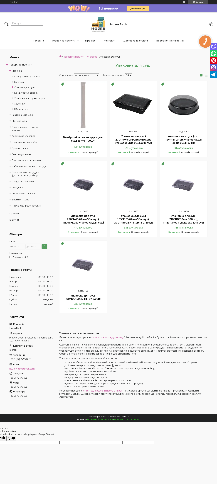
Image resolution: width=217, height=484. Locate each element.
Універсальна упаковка (27, 76)
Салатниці (19, 82)
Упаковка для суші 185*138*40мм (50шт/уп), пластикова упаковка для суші (133, 219)
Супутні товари (20, 148)
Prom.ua (125, 416)
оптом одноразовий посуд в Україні (103, 390)
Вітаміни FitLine (20, 199)
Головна (38, 40)
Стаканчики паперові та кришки (25, 128)
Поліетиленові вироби (24, 142)
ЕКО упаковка (19, 121)
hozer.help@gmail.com (22, 368)
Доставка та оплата (135, 40)
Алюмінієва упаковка (23, 136)
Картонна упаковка (22, 115)
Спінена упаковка (22, 154)
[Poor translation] (11, 438)
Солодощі (17, 187)
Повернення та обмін (170, 40)
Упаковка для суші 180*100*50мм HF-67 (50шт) (83, 297)
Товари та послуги (64, 40)
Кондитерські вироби (26, 92)
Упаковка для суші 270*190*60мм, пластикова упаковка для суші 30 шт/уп (133, 139)
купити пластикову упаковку (107, 337)
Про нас (90, 40)
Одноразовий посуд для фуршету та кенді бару (25, 174)
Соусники (19, 103)
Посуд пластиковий (23, 181)
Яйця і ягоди (21, 109)
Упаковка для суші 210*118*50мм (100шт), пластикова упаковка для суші (183, 219)
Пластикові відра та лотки (26, 160)
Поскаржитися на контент (100, 419)
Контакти (109, 40)
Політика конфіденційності (127, 419)
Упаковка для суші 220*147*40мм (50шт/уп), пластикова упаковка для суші (83, 219)
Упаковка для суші (24, 87)
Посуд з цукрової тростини (27, 205)
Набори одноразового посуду (29, 166)
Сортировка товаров (23, 193)
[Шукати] (6, 24)
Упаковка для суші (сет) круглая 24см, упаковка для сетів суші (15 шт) (183, 139)
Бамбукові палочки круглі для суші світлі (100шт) (83, 139)
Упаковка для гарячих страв (29, 98)
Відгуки (14, 219)
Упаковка (91, 56)
